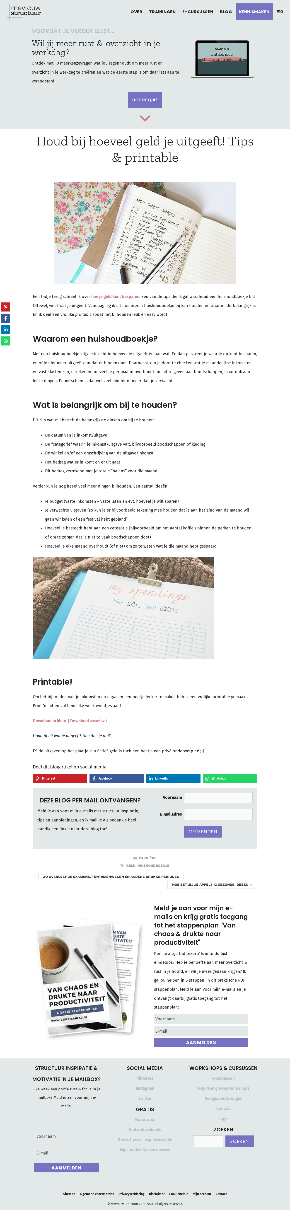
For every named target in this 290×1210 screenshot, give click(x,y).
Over (136, 11)
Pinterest (144, 1078)
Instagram (145, 1088)
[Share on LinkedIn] (173, 778)
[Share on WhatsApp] (230, 778)
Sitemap (69, 1194)
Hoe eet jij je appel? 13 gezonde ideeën (210, 885)
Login (223, 1118)
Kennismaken (254, 11)
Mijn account (202, 1194)
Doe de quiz (145, 100)
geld (130, 866)
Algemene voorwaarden (97, 1194)
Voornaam (172, 797)
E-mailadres (171, 814)
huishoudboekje (153, 866)
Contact (223, 1108)
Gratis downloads (145, 1129)
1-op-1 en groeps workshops (223, 1088)
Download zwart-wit (88, 720)
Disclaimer (157, 1194)
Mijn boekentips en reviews (145, 1149)
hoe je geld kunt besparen (115, 296)
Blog (226, 11)
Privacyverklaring (132, 1194)
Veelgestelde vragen (223, 1098)
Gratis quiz (145, 1119)
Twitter (145, 1098)
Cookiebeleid (178, 1194)
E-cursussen (197, 11)
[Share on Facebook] (116, 778)
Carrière (148, 858)
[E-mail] (201, 1031)
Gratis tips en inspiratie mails (145, 1139)
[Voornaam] (201, 1019)
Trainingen (162, 11)
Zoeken (239, 1141)
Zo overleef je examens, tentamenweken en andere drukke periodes (111, 877)
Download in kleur (49, 720)
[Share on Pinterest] (60, 778)
